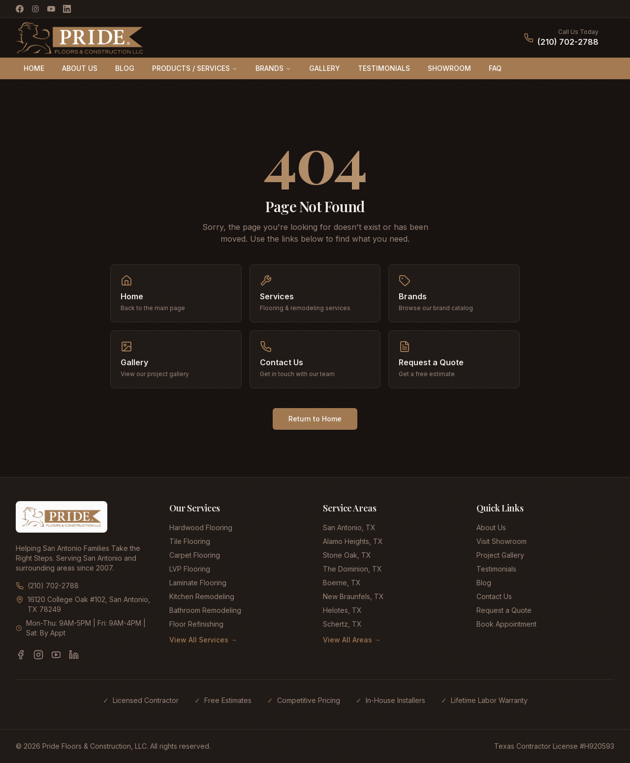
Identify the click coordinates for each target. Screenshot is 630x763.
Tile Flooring (189, 541)
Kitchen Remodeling (201, 596)
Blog (483, 582)
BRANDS (273, 68)
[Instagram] (35, 9)
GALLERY (324, 68)
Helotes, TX (342, 610)
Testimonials (496, 569)
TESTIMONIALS (384, 68)
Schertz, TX (342, 624)
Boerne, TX (342, 582)
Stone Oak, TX (347, 555)
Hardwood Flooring (200, 527)
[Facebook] (20, 9)
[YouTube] (51, 9)
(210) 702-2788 (567, 42)
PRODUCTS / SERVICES (195, 68)
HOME (34, 68)
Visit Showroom (501, 541)
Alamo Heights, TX (353, 541)
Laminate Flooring (197, 582)
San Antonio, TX (349, 527)
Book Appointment (506, 624)
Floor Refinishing (196, 624)
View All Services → (203, 640)
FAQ (495, 68)
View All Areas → (352, 640)
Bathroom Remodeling (205, 610)
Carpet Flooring (194, 555)
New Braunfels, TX (353, 596)
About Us (491, 527)
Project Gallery (500, 555)
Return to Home (315, 418)
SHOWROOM (449, 68)
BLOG (124, 68)
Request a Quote (504, 610)
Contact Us (494, 596)
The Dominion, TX (352, 569)
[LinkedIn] (67, 9)
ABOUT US (79, 68)
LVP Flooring (189, 569)
